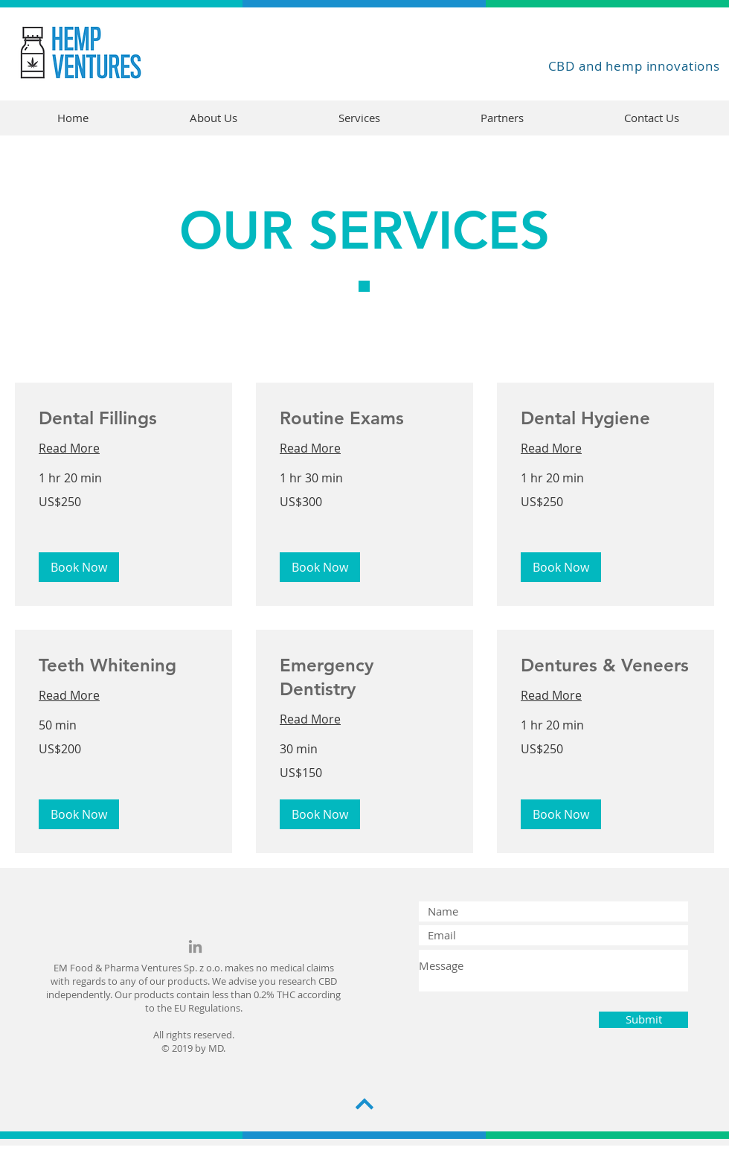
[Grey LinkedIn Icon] (195, 946)
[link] (123, 418)
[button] (79, 567)
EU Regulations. (208, 1008)
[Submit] (643, 1020)
